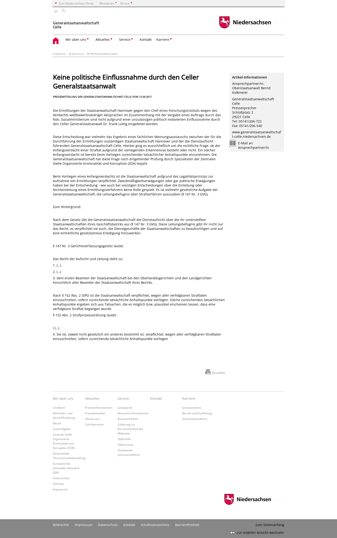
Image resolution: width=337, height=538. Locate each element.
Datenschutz (61, 478)
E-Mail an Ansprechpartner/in (250, 145)
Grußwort (59, 407)
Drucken (218, 372)
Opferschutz (126, 444)
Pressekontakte (95, 413)
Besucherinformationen (133, 413)
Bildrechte (61, 525)
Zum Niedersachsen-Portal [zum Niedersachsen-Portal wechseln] (76, 3)
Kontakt (146, 39)
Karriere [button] (162, 39)
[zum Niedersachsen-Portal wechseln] (245, 28)
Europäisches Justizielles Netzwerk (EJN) (66, 468)
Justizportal (125, 407)
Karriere (188, 398)
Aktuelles (78, 54)
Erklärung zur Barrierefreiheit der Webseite (130, 428)
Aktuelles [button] (102, 39)
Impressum (60, 489)
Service (123, 398)
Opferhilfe (124, 439)
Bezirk (57, 423)
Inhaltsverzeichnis (155, 525)
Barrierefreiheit (128, 419)
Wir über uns (63, 398)
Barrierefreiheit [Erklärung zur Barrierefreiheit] (187, 525)
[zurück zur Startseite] (76, 23)
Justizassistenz (191, 407)
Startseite (59, 54)
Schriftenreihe (94, 424)
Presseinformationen (103, 54)
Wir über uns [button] (76, 39)
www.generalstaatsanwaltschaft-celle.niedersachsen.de (256, 134)
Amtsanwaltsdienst (194, 419)
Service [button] (124, 39)
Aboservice (92, 419)
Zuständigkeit (61, 429)
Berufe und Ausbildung (197, 413)
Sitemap (58, 484)
